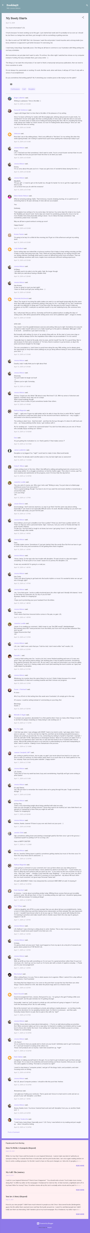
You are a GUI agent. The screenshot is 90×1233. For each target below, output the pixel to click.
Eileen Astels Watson (21, 196)
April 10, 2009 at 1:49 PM (22, 617)
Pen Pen (17, 729)
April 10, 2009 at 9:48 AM (22, 386)
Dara (15, 438)
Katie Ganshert (19, 890)
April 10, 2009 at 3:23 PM (22, 649)
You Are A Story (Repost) (16, 1196)
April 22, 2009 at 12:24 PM (22, 1127)
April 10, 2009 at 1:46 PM (22, 567)
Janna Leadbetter (20, 450)
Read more (80, 1166)
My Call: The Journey (15, 1172)
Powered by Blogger (45, 1223)
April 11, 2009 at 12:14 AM (22, 746)
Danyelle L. (17, 655)
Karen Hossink (19, 994)
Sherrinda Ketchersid (21, 298)
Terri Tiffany (18, 906)
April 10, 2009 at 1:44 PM (22, 533)
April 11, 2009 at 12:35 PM (22, 859)
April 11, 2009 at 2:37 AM (22, 762)
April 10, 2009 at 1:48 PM (22, 603)
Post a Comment (14, 1132)
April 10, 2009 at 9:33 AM (22, 354)
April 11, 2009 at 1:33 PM (22, 950)
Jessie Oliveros (19, 504)
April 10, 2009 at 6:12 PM (22, 683)
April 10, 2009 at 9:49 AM (22, 404)
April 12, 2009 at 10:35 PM (22, 1085)
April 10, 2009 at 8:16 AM (22, 142)
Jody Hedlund (18, 248)
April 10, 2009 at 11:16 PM (22, 723)
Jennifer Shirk (18, 833)
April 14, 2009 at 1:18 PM (22, 1099)
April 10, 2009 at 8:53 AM (22, 228)
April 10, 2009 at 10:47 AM (22, 444)
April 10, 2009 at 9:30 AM (22, 318)
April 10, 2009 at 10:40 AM (22, 432)
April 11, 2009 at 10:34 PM (22, 1033)
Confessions (15, 89)
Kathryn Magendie (20, 410)
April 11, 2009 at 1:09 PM (22, 920)
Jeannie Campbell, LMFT (22, 752)
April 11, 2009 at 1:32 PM (22, 934)
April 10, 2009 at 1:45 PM (22, 549)
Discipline (32, 89)
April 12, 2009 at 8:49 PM (22, 1072)
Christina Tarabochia (21, 1119)
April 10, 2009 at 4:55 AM (22, 104)
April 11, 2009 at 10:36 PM (22, 1051)
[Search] (87, 5)
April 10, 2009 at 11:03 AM (22, 460)
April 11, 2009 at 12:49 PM (22, 884)
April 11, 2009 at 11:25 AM (22, 844)
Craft (24, 89)
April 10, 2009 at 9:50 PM (22, 709)
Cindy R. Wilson (19, 466)
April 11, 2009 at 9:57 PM (22, 1015)
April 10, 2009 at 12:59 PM (22, 476)
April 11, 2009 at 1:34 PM (22, 968)
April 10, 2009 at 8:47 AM (22, 190)
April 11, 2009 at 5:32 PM (22, 988)
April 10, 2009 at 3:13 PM (22, 637)
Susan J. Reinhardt (20, 689)
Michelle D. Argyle (20, 715)
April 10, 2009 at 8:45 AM (22, 158)
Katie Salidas (18, 1057)
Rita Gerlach (18, 974)
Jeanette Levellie (19, 482)
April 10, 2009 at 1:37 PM (22, 498)
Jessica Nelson (19, 148)
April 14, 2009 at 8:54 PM (22, 1113)
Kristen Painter (19, 234)
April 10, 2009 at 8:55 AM (22, 242)
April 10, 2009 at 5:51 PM (22, 669)
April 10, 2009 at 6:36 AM (22, 127)
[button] (83, 17)
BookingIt (12, 5)
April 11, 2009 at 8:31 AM (22, 778)
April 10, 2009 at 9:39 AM (22, 367)
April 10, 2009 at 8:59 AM (22, 260)
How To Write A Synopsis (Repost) (21, 1148)
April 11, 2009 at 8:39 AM (22, 827)
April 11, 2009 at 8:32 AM (22, 794)
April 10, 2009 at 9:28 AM (22, 276)
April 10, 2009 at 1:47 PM (22, 583)
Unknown (17, 133)
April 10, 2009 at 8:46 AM (22, 172)
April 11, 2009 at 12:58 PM (22, 900)
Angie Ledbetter (19, 98)
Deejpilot (49, 1227)
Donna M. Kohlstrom (21, 110)
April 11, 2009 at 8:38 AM (22, 814)
